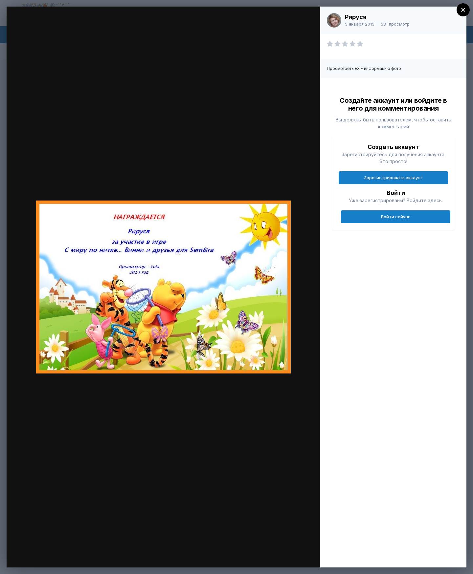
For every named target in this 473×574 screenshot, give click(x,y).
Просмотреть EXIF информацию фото (364, 68)
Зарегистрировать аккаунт (393, 177)
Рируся (356, 16)
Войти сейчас (396, 216)
